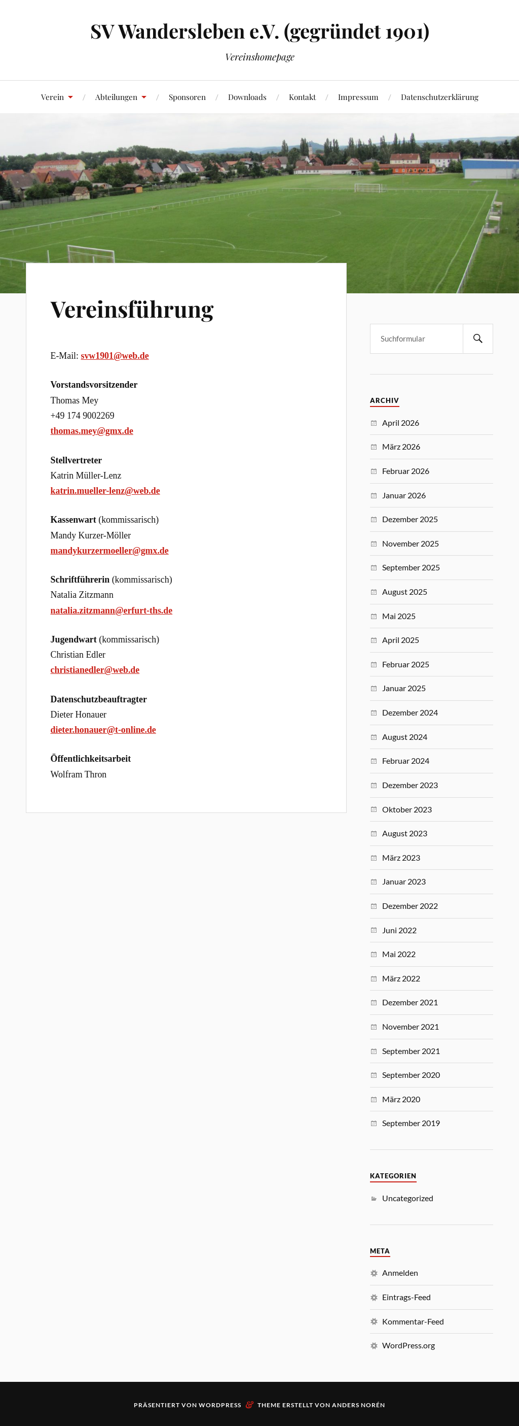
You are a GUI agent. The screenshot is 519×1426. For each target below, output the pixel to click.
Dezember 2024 (410, 712)
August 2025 (404, 591)
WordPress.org (408, 1345)
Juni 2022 (399, 930)
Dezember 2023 (410, 785)
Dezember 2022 (410, 905)
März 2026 (401, 446)
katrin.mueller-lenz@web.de (105, 491)
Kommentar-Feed (413, 1321)
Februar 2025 (405, 664)
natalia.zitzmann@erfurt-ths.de (112, 610)
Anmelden (400, 1272)
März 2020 (401, 1099)
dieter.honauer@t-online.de (103, 730)
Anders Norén (358, 1405)
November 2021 (410, 1026)
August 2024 (404, 736)
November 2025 (410, 543)
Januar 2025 (404, 688)
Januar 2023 (404, 881)
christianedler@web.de (95, 670)
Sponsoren (187, 96)
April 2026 (400, 422)
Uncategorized (407, 1198)
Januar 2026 (404, 495)
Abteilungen (116, 96)
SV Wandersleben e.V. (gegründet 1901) (259, 31)
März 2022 (401, 978)
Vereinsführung (132, 308)
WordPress (220, 1405)
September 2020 (411, 1074)
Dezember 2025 (410, 519)
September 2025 (411, 567)
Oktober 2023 (407, 809)
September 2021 (411, 1051)
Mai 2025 (399, 616)
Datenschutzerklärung (439, 96)
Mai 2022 (399, 954)
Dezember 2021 (410, 1002)
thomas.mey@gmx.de (92, 431)
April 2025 (400, 639)
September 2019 (411, 1123)
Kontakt (302, 96)
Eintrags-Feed (406, 1297)
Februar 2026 (405, 471)
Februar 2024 (405, 760)
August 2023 (404, 833)
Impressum (358, 96)
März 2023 (401, 857)
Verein (52, 96)
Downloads (247, 96)
